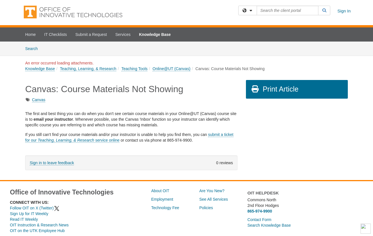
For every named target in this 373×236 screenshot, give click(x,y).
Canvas (38, 100)
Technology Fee (165, 207)
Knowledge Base (155, 34)
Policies (206, 207)
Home (30, 34)
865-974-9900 (259, 211)
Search (33, 48)
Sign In (344, 10)
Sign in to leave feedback (52, 163)
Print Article (275, 89)
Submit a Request (91, 34)
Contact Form (259, 219)
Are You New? (211, 191)
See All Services (213, 199)
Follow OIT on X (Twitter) (35, 208)
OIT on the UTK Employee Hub (37, 230)
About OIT (160, 191)
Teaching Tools (134, 68)
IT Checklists (55, 34)
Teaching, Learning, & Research (88, 68)
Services (123, 34)
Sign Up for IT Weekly (29, 213)
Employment (162, 199)
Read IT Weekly (24, 219)
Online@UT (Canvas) (171, 68)
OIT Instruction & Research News (39, 225)
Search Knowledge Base (269, 225)
